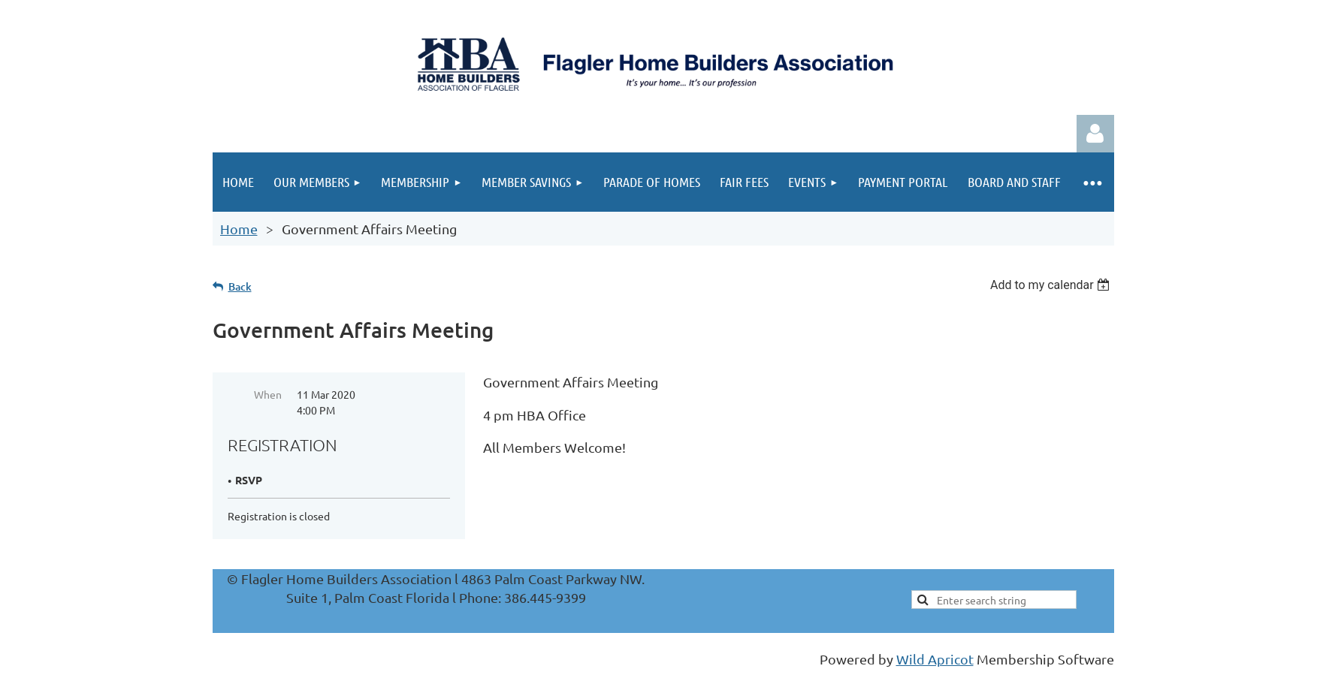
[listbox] (1052, 285)
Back (240, 286)
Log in (1095, 133)
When (268, 394)
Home (239, 229)
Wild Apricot (935, 659)
